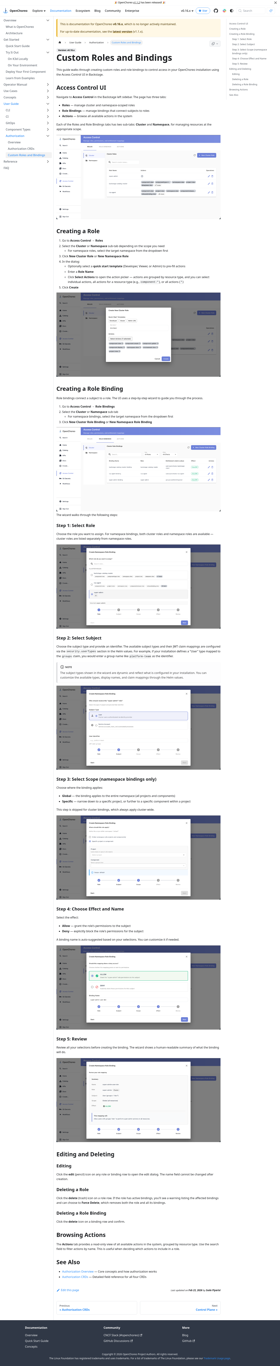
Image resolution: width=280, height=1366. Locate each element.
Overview (31, 1335)
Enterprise (132, 11)
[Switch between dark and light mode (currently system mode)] (231, 11)
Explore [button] (37, 11)
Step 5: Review (240, 63)
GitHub (188, 1341)
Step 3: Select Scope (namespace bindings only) (249, 51)
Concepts (31, 1347)
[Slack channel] (224, 11)
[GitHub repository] (216, 11)
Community (113, 11)
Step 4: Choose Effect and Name (249, 58)
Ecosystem (83, 11)
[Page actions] (215, 44)
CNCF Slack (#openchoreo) (123, 1335)
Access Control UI (238, 23)
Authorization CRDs (75, 1277)
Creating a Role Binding (241, 33)
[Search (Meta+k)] (251, 10)
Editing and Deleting (240, 68)
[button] (26, 20)
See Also (233, 94)
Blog (97, 11)
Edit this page (67, 1290)
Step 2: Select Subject (243, 44)
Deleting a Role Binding (244, 84)
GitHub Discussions (118, 1341)
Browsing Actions (238, 89)
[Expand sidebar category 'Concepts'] (48, 97)
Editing (236, 74)
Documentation (60, 11)
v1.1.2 (136, 2)
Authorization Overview (78, 1271)
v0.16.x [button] (186, 11)
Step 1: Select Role (242, 39)
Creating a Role (237, 28)
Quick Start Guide (37, 1341)
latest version (122, 32)
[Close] (275, 2)
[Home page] (59, 42)
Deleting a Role (240, 79)
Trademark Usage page (217, 1358)
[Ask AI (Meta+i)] (271, 10)
